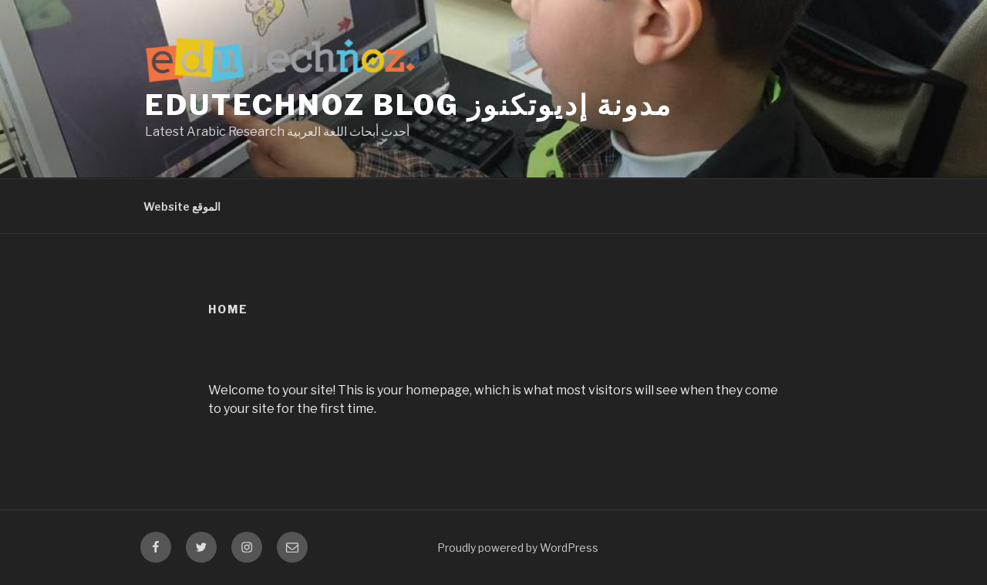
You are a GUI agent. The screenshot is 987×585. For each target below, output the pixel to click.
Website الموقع (182, 206)
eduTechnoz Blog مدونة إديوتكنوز (408, 105)
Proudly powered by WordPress (517, 547)
